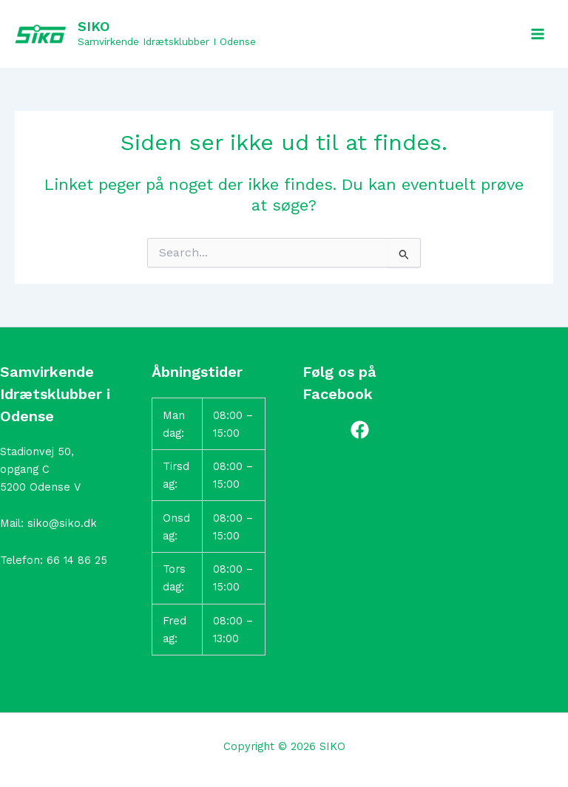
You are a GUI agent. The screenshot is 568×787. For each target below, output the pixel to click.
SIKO (93, 26)
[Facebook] (360, 429)
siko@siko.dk (62, 523)
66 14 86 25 (77, 560)
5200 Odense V (40, 487)
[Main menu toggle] (537, 34)
